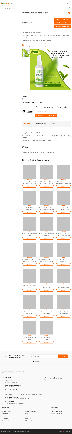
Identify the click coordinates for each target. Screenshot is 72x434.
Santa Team (68, 431)
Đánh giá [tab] (53, 123)
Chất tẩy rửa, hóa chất (27, 22)
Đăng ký (63, 356)
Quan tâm (40, 45)
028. (62, 23)
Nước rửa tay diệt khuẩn (37, 152)
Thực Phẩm (5, 413)
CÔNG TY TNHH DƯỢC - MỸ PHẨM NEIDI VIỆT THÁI (51, 108)
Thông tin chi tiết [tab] (41, 123)
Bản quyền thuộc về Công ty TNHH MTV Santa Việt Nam (17, 431)
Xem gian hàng (40, 115)
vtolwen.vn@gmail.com (62, 26)
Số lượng (30, 43)
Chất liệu (27, 416)
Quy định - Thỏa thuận (56, 413)
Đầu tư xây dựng (29, 420)
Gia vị (3, 416)
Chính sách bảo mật (55, 416)
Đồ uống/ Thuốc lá (6, 411)
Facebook (36, 361)
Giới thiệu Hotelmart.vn (56, 411)
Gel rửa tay (26, 152)
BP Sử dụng (28, 418)
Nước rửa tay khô (51, 152)
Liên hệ (51, 115)
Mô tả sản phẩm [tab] (27, 123)
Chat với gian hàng (62, 19)
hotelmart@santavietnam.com (16, 389)
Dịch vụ (27, 413)
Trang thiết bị (5, 420)
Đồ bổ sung (5, 418)
